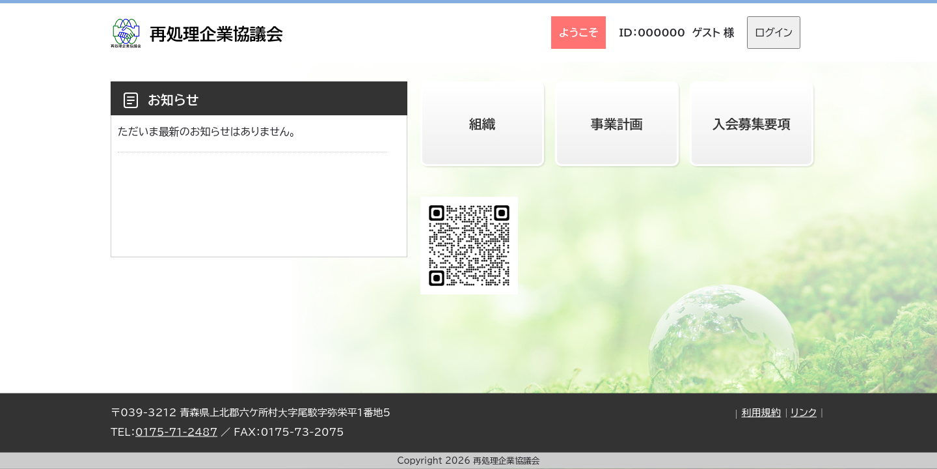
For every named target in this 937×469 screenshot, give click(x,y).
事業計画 (617, 123)
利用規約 (761, 413)
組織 (482, 123)
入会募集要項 (752, 123)
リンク (804, 413)
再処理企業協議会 (216, 33)
